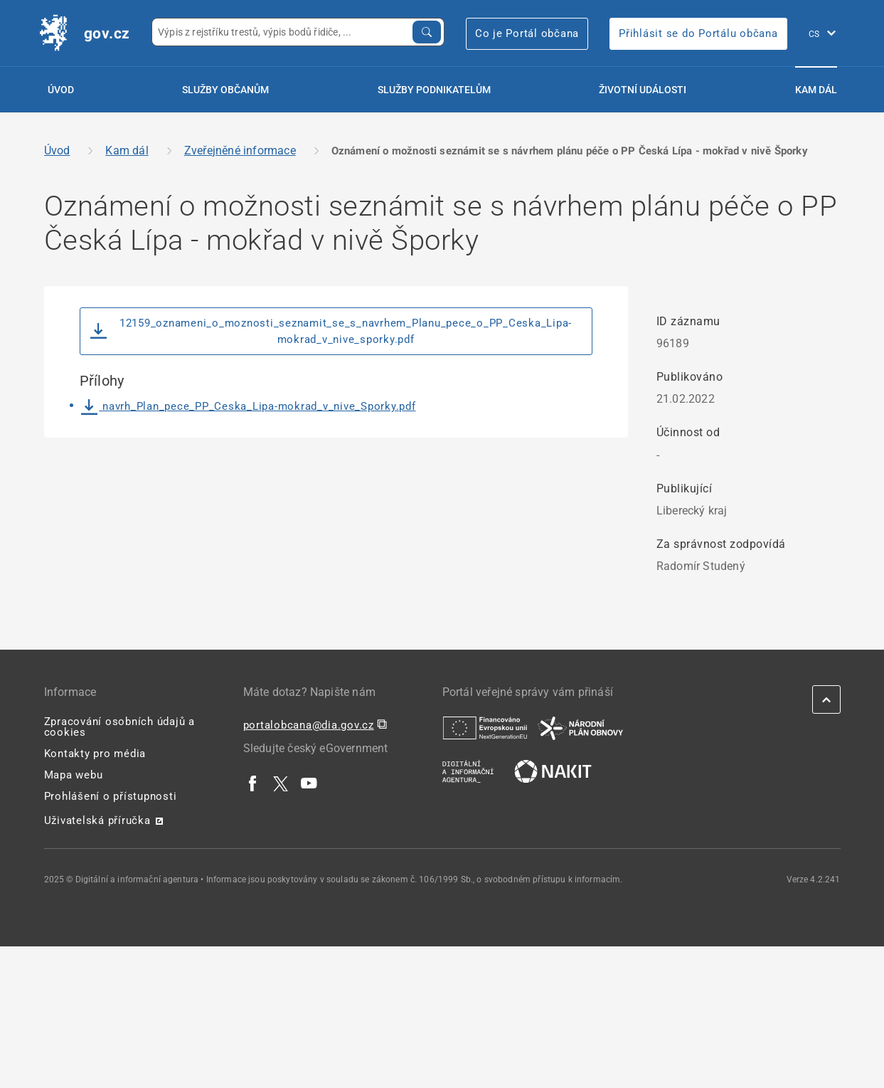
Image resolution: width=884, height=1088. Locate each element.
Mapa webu (73, 775)
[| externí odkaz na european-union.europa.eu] (485, 727)
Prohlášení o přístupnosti (110, 796)
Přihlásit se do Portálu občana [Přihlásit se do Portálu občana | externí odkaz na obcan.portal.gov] (698, 33)
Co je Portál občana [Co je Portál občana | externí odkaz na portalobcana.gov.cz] (527, 33)
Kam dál (816, 89)
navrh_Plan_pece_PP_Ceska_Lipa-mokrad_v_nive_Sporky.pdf (248, 406)
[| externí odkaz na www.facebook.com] (253, 782)
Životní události (642, 89)
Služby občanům (225, 89)
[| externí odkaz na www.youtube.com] (309, 782)
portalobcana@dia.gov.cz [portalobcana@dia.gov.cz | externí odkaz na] (308, 725)
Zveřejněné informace (240, 150)
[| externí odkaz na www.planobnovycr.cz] (580, 727)
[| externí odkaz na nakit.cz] (553, 770)
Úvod (61, 89)
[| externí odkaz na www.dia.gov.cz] (468, 770)
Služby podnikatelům (434, 89)
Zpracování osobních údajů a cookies (119, 727)
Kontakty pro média (95, 753)
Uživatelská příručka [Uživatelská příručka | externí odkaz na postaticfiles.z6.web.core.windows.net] (97, 820)
